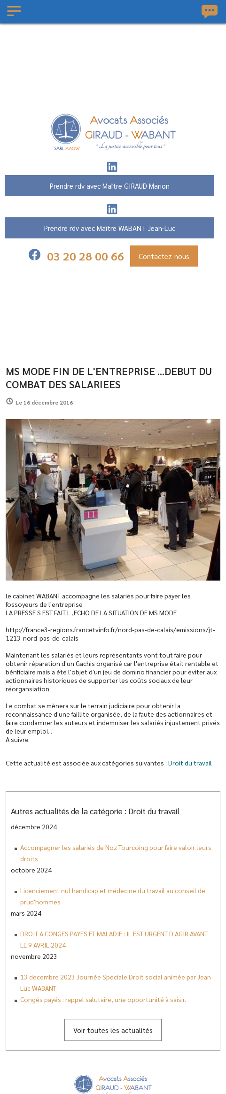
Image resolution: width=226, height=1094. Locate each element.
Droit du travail (190, 762)
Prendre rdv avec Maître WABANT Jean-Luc (109, 227)
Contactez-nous (164, 256)
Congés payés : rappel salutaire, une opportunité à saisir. (103, 999)
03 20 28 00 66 (85, 255)
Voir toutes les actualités (113, 1029)
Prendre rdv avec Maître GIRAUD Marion (110, 185)
